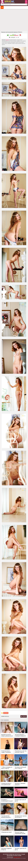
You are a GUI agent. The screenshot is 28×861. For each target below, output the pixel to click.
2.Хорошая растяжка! (6, 832)
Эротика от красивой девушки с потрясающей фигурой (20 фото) (20, 784)
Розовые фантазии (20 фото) (20, 800)
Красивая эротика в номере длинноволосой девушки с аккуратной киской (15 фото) (7, 735)
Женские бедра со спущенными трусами (20, 833)
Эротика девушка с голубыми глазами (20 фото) (20, 735)
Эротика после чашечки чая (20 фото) (21, 816)
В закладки (12, 37)
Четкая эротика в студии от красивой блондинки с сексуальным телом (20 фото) (7, 751)
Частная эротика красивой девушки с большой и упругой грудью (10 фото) (6, 816)
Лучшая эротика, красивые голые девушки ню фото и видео (14, 858)
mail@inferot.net (17, 857)
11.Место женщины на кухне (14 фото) (6, 767)
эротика (7, 39)
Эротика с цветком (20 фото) (20, 849)
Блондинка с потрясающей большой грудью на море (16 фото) (7, 800)
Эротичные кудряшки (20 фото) (6, 849)
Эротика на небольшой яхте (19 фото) (20, 767)
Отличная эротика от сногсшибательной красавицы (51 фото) (6, 784)
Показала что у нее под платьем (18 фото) (20, 751)
